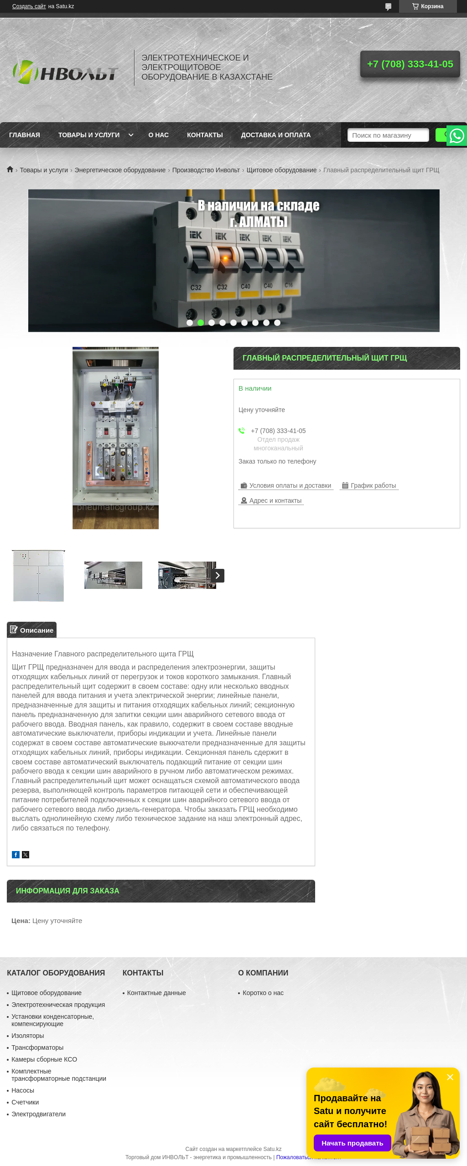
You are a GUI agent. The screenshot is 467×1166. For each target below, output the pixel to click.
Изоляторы (27, 1035)
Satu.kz (272, 1149)
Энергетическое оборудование (120, 170)
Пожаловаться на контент (309, 1157)
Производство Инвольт (206, 170)
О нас (158, 135)
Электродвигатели (38, 1114)
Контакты (205, 135)
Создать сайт (29, 6)
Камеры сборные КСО (44, 1059)
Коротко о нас (263, 992)
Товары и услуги (89, 135)
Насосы (22, 1090)
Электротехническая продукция (58, 1004)
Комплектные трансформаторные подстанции (58, 1075)
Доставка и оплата (276, 135)
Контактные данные (156, 992)
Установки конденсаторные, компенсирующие (52, 1020)
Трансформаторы (37, 1047)
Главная (24, 135)
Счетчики (25, 1102)
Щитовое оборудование (282, 170)
